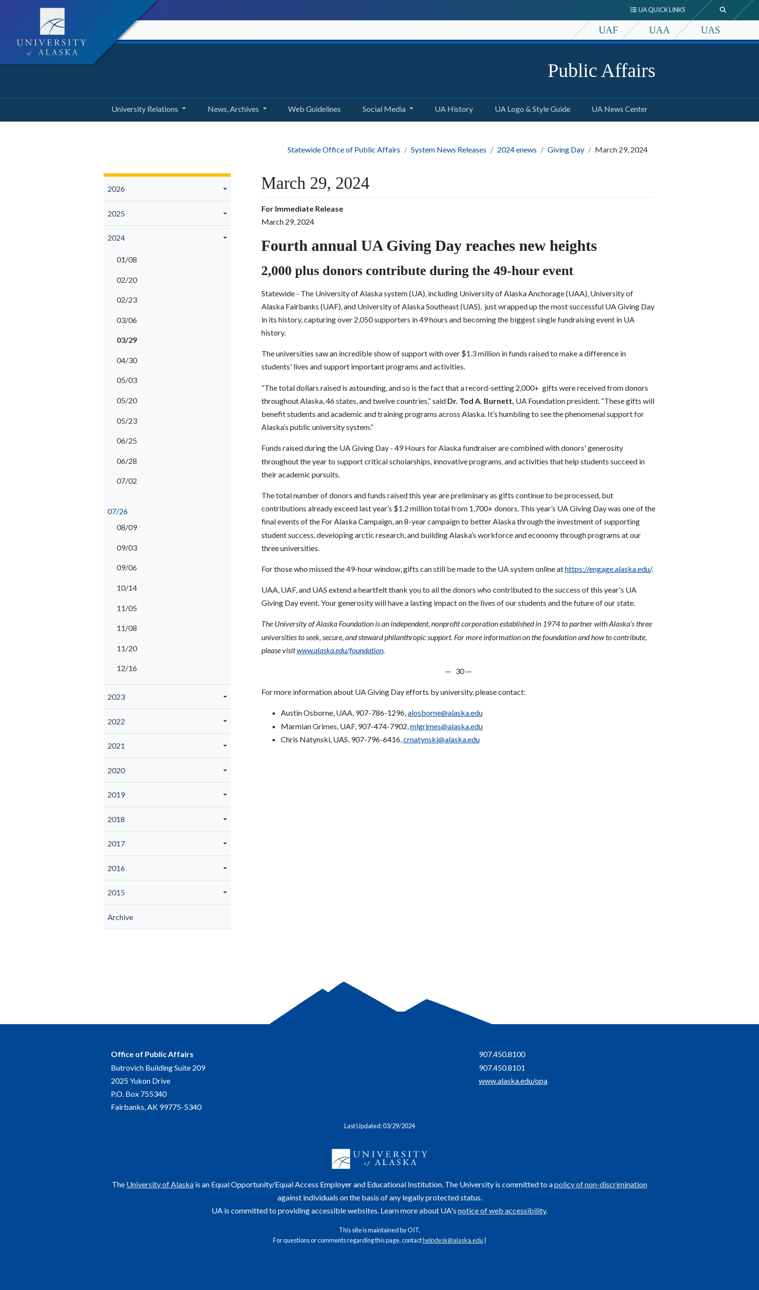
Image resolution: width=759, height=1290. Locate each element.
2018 (116, 819)
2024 (116, 237)
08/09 (127, 527)
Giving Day (565, 149)
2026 (116, 188)
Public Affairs (601, 70)
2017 (116, 843)
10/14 (127, 587)
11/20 (127, 648)
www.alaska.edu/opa (513, 1080)
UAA (659, 30)
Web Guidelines (312, 107)
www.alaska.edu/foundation (340, 650)
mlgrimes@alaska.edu (446, 726)
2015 (116, 892)
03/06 (127, 319)
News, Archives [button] (233, 108)
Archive (120, 916)
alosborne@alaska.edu (445, 712)
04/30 (127, 360)
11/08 (127, 627)
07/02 (127, 480)
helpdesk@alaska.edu (453, 1240)
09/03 (127, 547)
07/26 (117, 511)
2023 (116, 696)
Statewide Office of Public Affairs (344, 149)
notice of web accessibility (502, 1210)
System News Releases (448, 149)
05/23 (127, 420)
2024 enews (517, 149)
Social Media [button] (384, 108)
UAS (710, 30)
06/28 (127, 460)
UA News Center (618, 107)
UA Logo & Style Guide (530, 107)
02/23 (127, 299)
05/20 (127, 400)
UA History (452, 107)
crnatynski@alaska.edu (441, 739)
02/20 (127, 279)
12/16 (127, 668)
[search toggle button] (723, 10)
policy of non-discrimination (600, 1184)
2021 (116, 745)
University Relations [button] (144, 108)
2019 (116, 794)
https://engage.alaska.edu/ (608, 568)
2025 (116, 213)
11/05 (127, 608)
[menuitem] (167, 189)
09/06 (127, 567)
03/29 (127, 339)
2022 (116, 721)
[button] (226, 189)
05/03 (127, 379)
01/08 (127, 259)
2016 (116, 868)
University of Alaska (160, 1184)
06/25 (127, 440)
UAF (608, 30)
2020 (116, 770)
